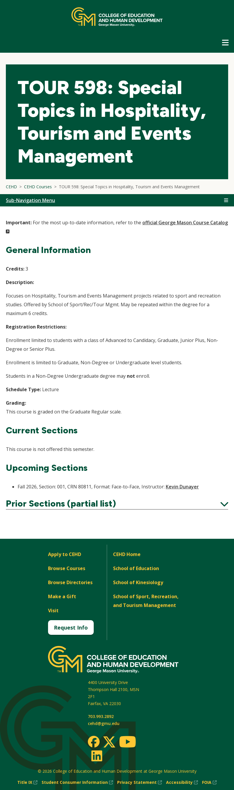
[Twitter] (109, 742)
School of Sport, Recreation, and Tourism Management (146, 600)
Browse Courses (66, 568)
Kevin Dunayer (182, 486)
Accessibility (182, 782)
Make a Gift (62, 596)
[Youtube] (127, 743)
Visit (53, 610)
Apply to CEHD (64, 554)
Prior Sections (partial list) (117, 503)
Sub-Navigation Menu (30, 200)
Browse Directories (70, 582)
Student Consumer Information (77, 782)
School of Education (136, 568)
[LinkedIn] (96, 756)
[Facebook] (94, 742)
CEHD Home (127, 554)
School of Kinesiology (138, 582)
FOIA (209, 782)
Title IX (27, 782)
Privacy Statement (139, 782)
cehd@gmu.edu (103, 723)
